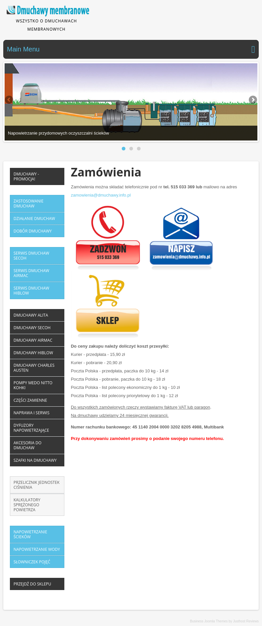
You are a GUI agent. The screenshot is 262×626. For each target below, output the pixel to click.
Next (252, 100)
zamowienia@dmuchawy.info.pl (101, 195)
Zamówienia (106, 172)
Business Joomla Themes (209, 621)
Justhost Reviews (246, 621)
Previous (10, 100)
